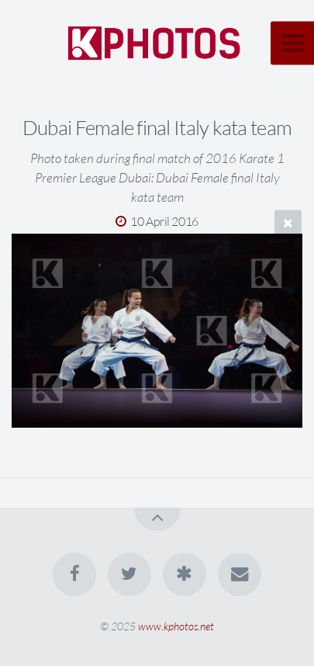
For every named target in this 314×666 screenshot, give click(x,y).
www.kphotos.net (176, 626)
